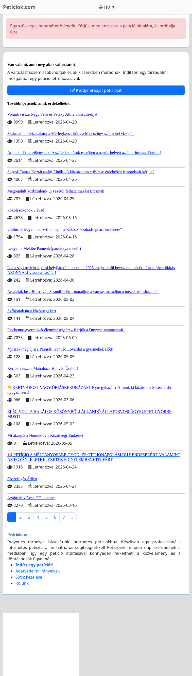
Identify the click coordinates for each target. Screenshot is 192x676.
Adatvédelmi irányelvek (37, 571)
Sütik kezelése (28, 577)
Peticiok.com (19, 7)
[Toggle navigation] (182, 7)
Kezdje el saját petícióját (96, 90)
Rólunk (22, 583)
